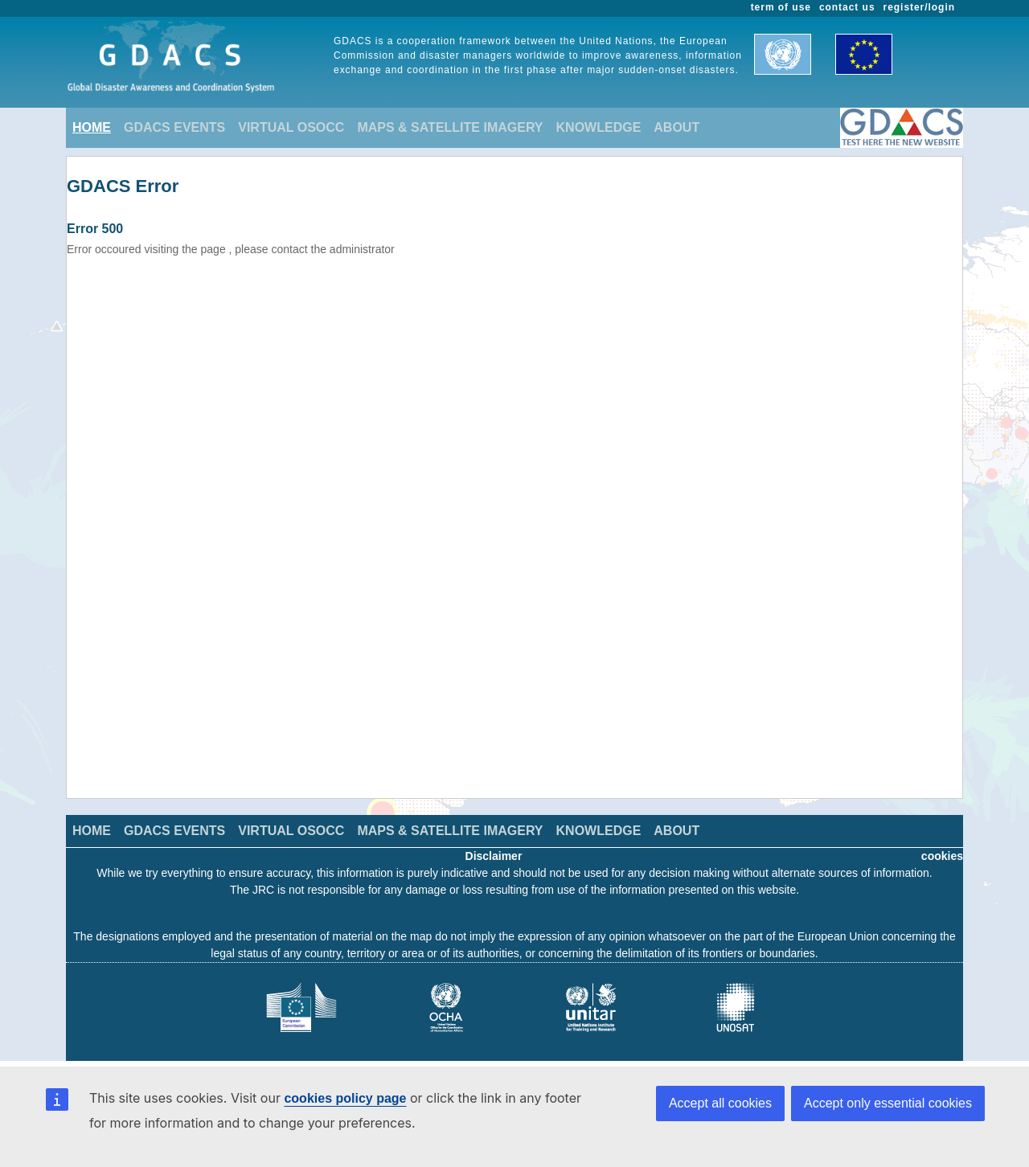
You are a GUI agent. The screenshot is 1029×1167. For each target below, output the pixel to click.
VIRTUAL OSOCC (291, 127)
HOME (91, 127)
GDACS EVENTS (174, 127)
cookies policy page (345, 1098)
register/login (919, 7)
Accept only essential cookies (888, 1103)
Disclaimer (494, 856)
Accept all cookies (720, 1103)
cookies (942, 856)
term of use (781, 7)
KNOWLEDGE (599, 127)
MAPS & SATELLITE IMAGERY (450, 127)
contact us (847, 7)
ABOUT (676, 127)
